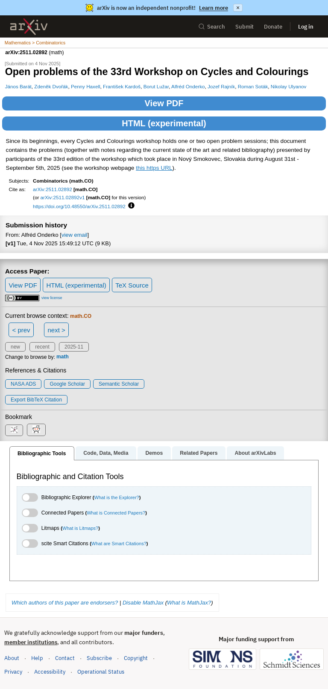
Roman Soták (253, 86)
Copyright (136, 658)
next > (56, 330)
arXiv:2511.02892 (52, 189)
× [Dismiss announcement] (238, 7)
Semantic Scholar (119, 384)
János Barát (18, 86)
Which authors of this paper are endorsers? (65, 602)
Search (211, 26)
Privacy (13, 671)
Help (37, 658)
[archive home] (28, 26)
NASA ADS (23, 384)
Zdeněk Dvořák (51, 86)
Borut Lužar (156, 86)
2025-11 (73, 347)
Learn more (213, 8)
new (15, 347)
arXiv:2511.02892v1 (63, 197)
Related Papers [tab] (198, 453)
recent (42, 347)
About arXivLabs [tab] (255, 453)
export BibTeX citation (36, 400)
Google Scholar (67, 384)
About (11, 658)
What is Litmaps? (80, 528)
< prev (21, 330)
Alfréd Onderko (188, 86)
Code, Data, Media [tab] (105, 453)
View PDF (164, 103)
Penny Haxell (85, 86)
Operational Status (100, 671)
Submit (244, 26)
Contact (65, 658)
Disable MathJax (143, 602)
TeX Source (132, 285)
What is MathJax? (189, 602)
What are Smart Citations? (118, 543)
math (62, 357)
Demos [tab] (154, 453)
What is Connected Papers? (116, 512)
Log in (305, 26)
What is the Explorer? (116, 497)
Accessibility (49, 671)
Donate (273, 26)
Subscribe (99, 658)
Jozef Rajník (221, 86)
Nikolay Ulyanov (289, 86)
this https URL (154, 168)
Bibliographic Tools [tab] (42, 453)
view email (74, 235)
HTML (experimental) (164, 123)
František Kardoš (122, 86)
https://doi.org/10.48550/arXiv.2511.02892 (79, 206)
